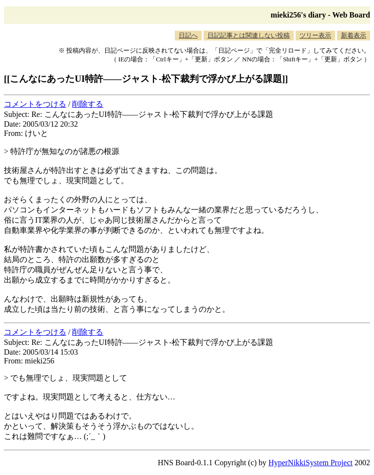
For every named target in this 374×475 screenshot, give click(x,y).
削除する (87, 104)
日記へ (188, 35)
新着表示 (353, 35)
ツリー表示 (315, 35)
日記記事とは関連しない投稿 (248, 35)
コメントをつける (35, 104)
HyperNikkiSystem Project (310, 462)
